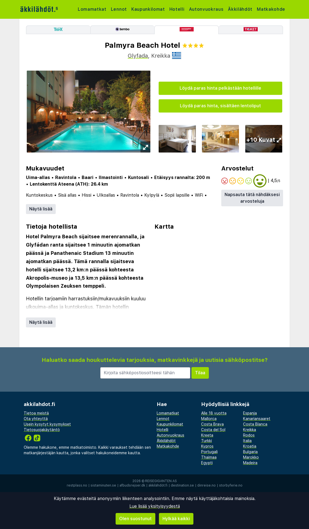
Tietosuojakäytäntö (42, 430)
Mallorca (209, 418)
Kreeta (207, 435)
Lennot (119, 9)
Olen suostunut (135, 518)
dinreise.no (206, 485)
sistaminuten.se (103, 485)
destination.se (182, 485)
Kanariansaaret (256, 418)
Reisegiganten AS (161, 481)
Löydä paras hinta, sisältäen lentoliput (220, 105)
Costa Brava (212, 424)
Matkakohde (273, 9)
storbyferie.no (231, 485)
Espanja (250, 413)
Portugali (209, 452)
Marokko (251, 457)
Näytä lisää (40, 209)
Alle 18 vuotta (214, 413)
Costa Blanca (255, 424)
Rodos (249, 435)
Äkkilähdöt (242, 9)
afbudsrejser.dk (132, 485)
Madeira (250, 463)
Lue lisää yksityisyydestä (154, 506)
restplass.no (77, 485)
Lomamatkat (92, 9)
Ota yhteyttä (36, 418)
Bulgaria (250, 452)
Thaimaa (209, 457)
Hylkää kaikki (176, 518)
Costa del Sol (213, 430)
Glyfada (138, 55)
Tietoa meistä (36, 413)
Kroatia (249, 446)
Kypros (207, 446)
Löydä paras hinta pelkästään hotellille (220, 88)
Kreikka (249, 430)
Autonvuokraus (207, 9)
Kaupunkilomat (149, 9)
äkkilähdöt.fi (157, 485)
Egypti (207, 463)
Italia (247, 441)
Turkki (206, 441)
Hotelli (178, 9)
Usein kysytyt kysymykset (47, 424)
